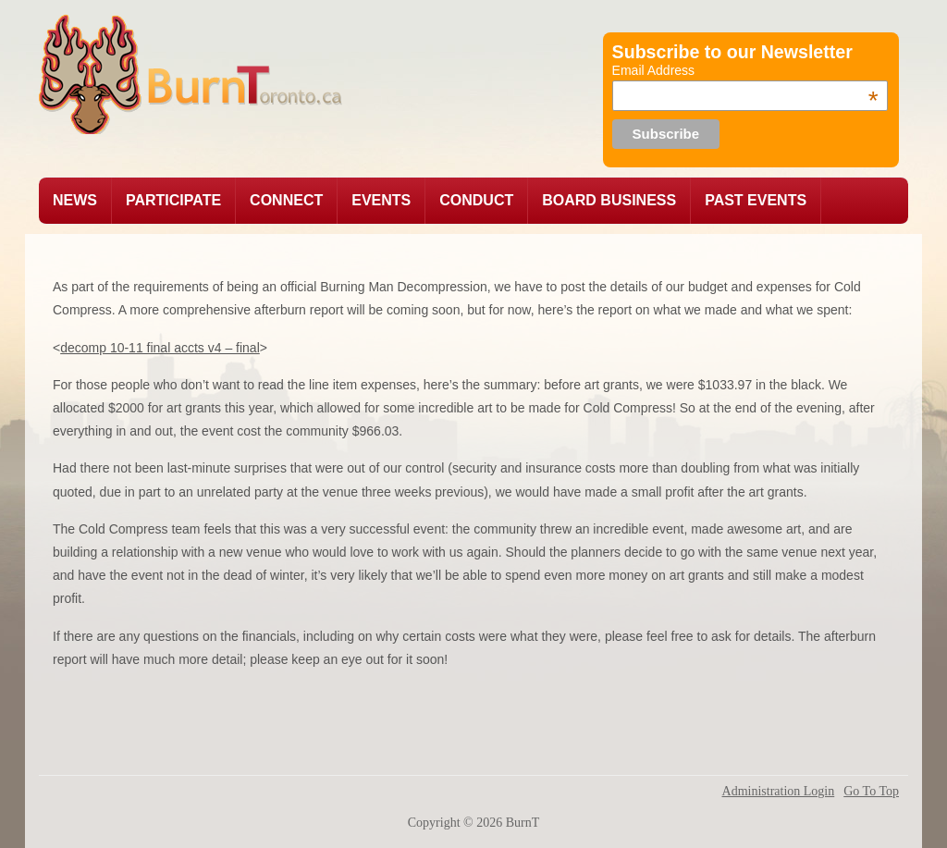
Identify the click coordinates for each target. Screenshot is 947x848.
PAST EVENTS (755, 200)
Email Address (745, 70)
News (75, 200)
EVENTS (381, 200)
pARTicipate (173, 200)
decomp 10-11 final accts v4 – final (160, 347)
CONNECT (286, 200)
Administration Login (778, 791)
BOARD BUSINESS (609, 200)
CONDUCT (476, 200)
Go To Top (871, 791)
